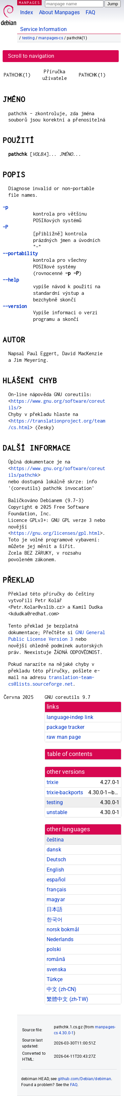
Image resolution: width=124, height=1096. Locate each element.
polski (54, 949)
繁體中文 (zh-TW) (67, 999)
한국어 (54, 919)
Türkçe (54, 979)
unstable (57, 812)
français (56, 889)
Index (26, 12)
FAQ (90, 12)
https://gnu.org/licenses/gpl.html (55, 533)
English (55, 870)
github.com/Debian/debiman (84, 1079)
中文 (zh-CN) (62, 989)
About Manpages (59, 12)
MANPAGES (29, 2)
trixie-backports (65, 792)
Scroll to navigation (31, 56)
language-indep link (70, 717)
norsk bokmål (63, 929)
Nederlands (60, 939)
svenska (56, 969)
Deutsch (56, 859)
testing (28, 38)
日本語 (54, 909)
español (56, 879)
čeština (55, 840)
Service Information (43, 29)
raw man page (64, 737)
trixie (52, 782)
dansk (54, 849)
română (56, 959)
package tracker (65, 727)
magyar (56, 899)
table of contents (70, 754)
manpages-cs (50, 38)
